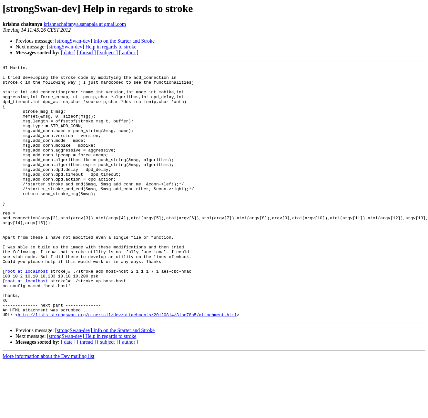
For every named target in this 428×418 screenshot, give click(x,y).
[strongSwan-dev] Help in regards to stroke (92, 46)
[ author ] (128, 52)
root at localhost (26, 313)
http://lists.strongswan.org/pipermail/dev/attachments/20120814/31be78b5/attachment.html (127, 365)
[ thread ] (86, 52)
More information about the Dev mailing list (48, 406)
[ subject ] (107, 52)
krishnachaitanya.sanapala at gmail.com (85, 24)
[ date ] (68, 52)
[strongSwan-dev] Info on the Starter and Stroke (105, 41)
